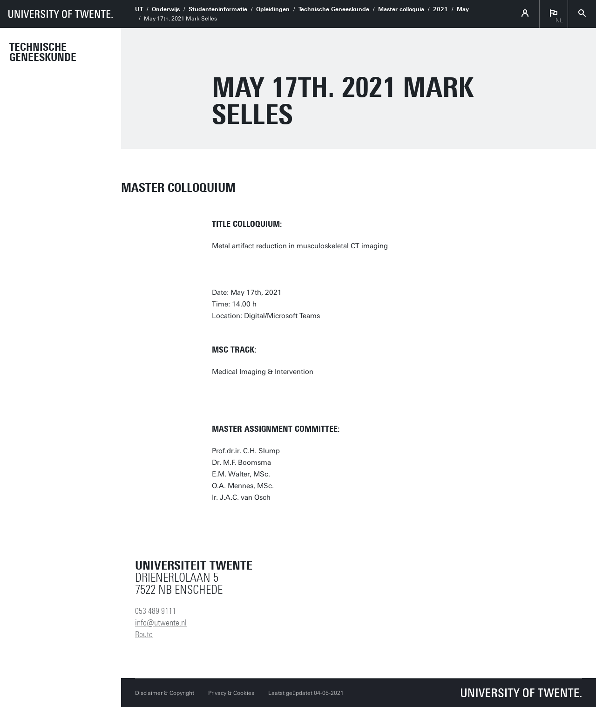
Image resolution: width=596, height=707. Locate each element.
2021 (440, 9)
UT (139, 9)
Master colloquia (401, 9)
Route (144, 634)
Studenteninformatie (218, 9)
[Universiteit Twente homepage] (521, 693)
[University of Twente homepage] (60, 14)
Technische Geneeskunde (42, 52)
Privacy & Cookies (231, 693)
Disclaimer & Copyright (164, 693)
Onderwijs (166, 9)
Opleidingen (273, 9)
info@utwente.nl (161, 623)
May (463, 9)
